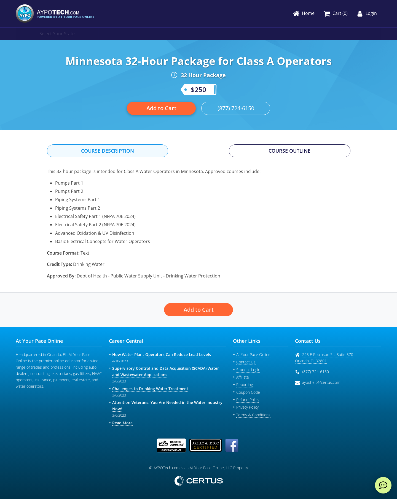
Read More (122, 422)
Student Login (248, 369)
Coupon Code (248, 392)
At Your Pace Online (253, 354)
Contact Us (246, 362)
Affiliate (242, 377)
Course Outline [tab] (289, 150)
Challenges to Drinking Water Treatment (150, 388)
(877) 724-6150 (236, 108)
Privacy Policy (247, 407)
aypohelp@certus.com (321, 382)
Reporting (244, 384)
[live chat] (383, 485)
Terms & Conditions (253, 414)
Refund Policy (247, 399)
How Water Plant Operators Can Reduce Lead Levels (161, 354)
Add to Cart (161, 108)
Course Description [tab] (107, 150)
